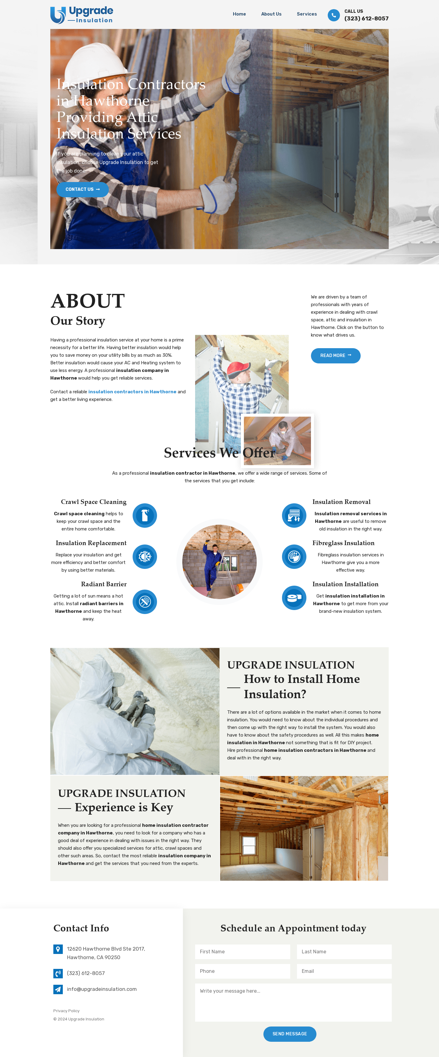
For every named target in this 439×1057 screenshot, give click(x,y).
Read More (335, 355)
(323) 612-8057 (366, 18)
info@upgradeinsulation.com (102, 989)
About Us (271, 14)
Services (307, 14)
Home (239, 14)
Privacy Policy (66, 1011)
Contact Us (83, 189)
